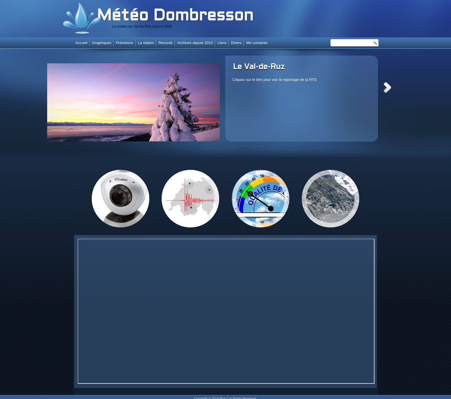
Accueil (81, 43)
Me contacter (257, 43)
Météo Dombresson (175, 16)
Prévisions (124, 43)
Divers (236, 43)
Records (165, 43)
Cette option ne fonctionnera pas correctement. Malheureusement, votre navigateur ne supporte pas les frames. (226, 311)
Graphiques (101, 43)
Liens (221, 43)
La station (146, 43)
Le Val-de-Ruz (259, 67)
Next (387, 87)
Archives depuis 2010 (195, 43)
